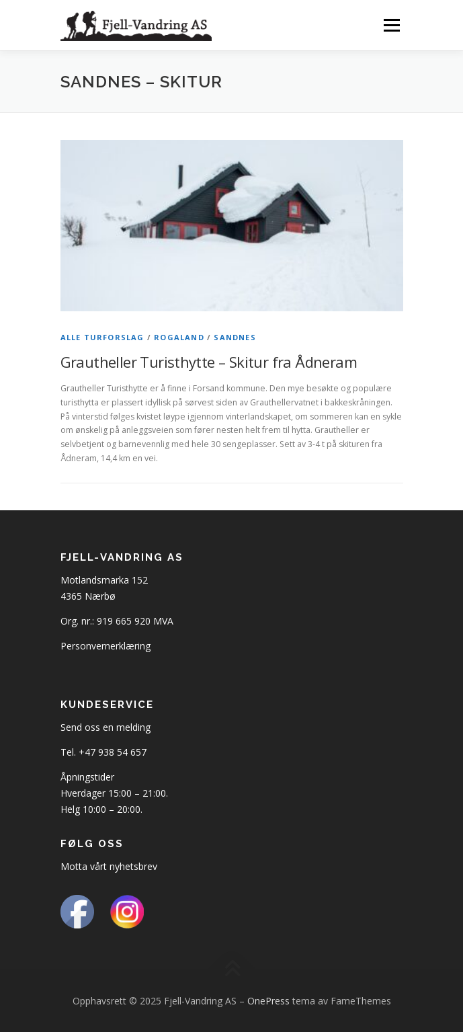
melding (133, 727)
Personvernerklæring (105, 645)
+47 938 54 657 (112, 752)
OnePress (268, 1000)
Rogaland (179, 337)
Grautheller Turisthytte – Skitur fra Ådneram (208, 362)
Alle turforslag (102, 337)
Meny (390, 25)
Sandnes (234, 337)
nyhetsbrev (133, 866)
